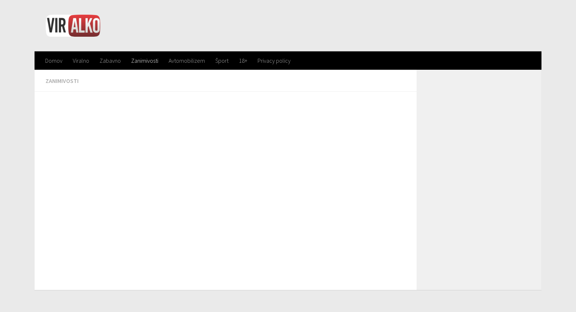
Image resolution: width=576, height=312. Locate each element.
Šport (221, 60)
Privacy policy (274, 60)
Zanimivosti (144, 60)
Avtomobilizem (187, 60)
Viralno (81, 60)
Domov (53, 60)
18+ (243, 60)
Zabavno (110, 60)
